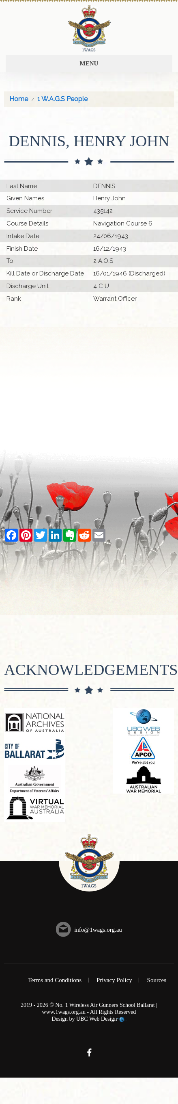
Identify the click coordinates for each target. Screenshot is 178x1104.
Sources (157, 980)
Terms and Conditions (54, 980)
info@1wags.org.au (98, 929)
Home (18, 99)
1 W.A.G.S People (62, 99)
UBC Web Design (96, 1019)
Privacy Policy (114, 980)
